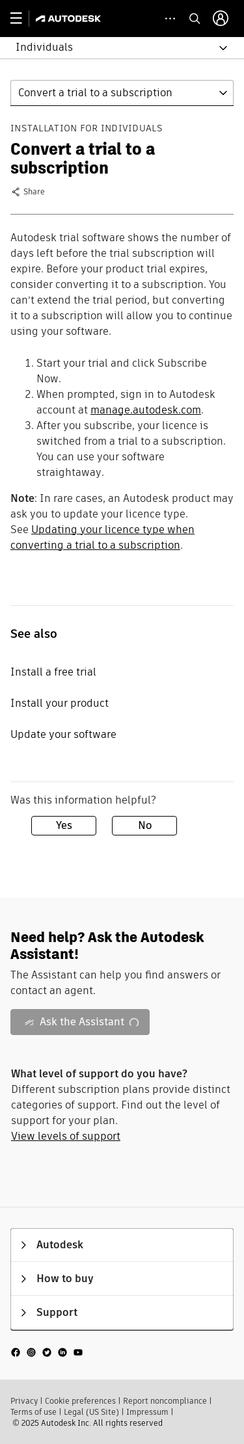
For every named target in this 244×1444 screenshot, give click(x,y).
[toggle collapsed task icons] (170, 18)
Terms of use (33, 1411)
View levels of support (65, 1136)
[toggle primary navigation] (23, 18)
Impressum (147, 1411)
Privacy (24, 1400)
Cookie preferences (80, 1400)
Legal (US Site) (91, 1411)
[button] (114, 48)
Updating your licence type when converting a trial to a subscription (102, 537)
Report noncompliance (165, 1400)
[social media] (46, 1352)
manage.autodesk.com (145, 409)
